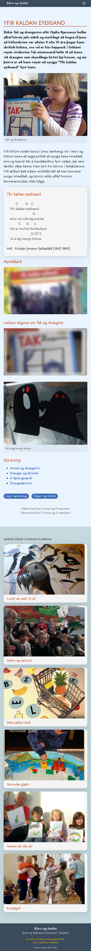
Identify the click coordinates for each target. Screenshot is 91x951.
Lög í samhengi (16, 496)
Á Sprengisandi (21, 478)
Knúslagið (13, 908)
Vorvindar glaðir (18, 784)
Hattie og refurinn (19, 660)
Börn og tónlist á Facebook (45, 942)
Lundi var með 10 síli (21, 598)
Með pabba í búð (18, 722)
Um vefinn (30, 939)
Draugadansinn (21, 483)
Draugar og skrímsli (24, 473)
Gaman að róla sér (19, 846)
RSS (63, 939)
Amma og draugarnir (25, 468)
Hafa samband (52, 939)
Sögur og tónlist (44, 496)
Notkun (40, 939)
